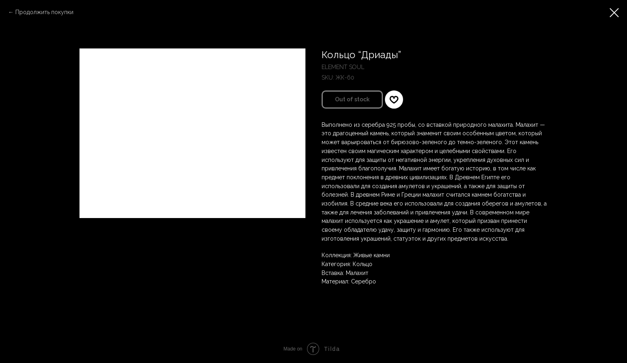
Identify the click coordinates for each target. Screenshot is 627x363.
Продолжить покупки (44, 12)
